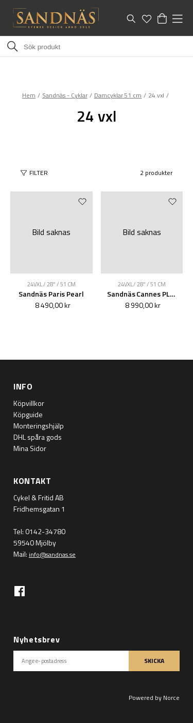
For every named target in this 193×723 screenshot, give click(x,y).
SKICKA (154, 661)
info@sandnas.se (52, 554)
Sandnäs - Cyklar (64, 95)
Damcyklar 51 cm (118, 95)
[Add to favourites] (82, 201)
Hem (29, 95)
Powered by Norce (154, 697)
